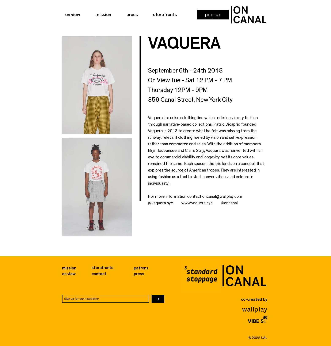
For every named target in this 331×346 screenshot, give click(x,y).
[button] (213, 14)
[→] (158, 299)
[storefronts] (102, 268)
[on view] (69, 274)
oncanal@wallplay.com (222, 196)
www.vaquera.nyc (197, 203)
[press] (141, 274)
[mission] (69, 268)
